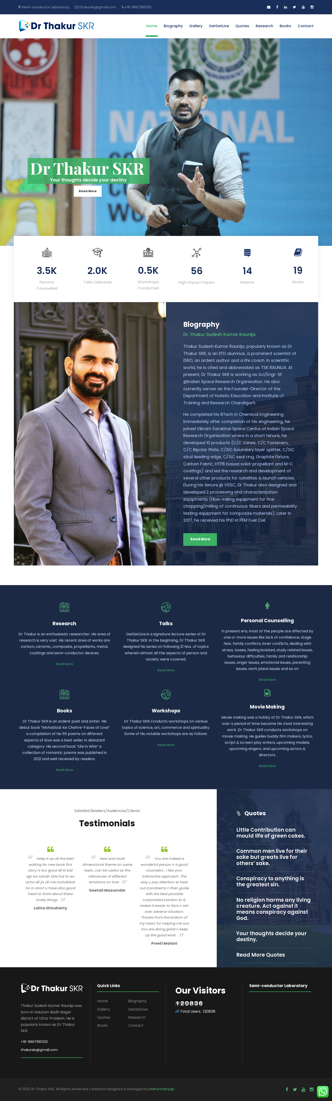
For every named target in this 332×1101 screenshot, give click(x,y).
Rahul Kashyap (161, 1088)
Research (264, 26)
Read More (88, 191)
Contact (306, 26)
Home (151, 26)
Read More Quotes (260, 954)
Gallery (195, 26)
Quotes (242, 26)
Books (285, 26)
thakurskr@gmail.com (97, 7)
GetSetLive (219, 26)
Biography (173, 26)
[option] (50, 877)
